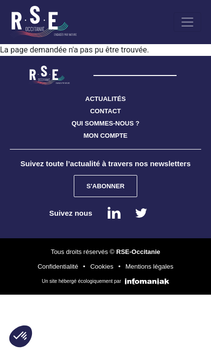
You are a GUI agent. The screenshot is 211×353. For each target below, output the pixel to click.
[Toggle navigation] (187, 22)
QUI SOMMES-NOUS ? (106, 123)
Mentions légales (149, 266)
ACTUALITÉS (105, 98)
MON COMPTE (106, 135)
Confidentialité (57, 266)
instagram (141, 213)
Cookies (101, 266)
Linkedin (114, 213)
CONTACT (105, 111)
